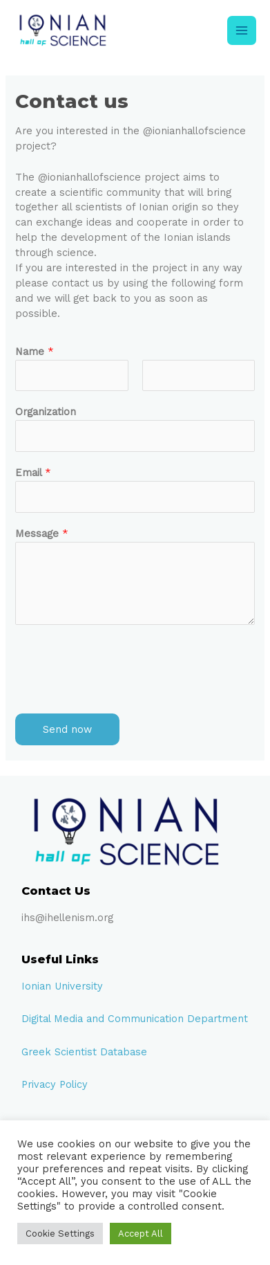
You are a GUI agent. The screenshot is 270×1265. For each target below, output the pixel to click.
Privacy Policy (54, 1084)
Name (34, 351)
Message (41, 533)
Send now (67, 729)
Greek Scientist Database (84, 1052)
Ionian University (62, 986)
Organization (45, 412)
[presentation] (120, 666)
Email (33, 472)
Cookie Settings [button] (60, 1233)
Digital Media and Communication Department (134, 1018)
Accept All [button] (140, 1233)
